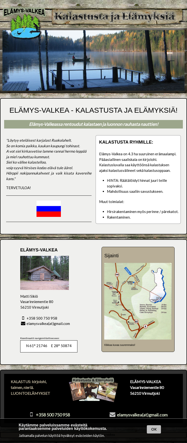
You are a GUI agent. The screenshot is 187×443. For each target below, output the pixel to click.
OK (154, 429)
